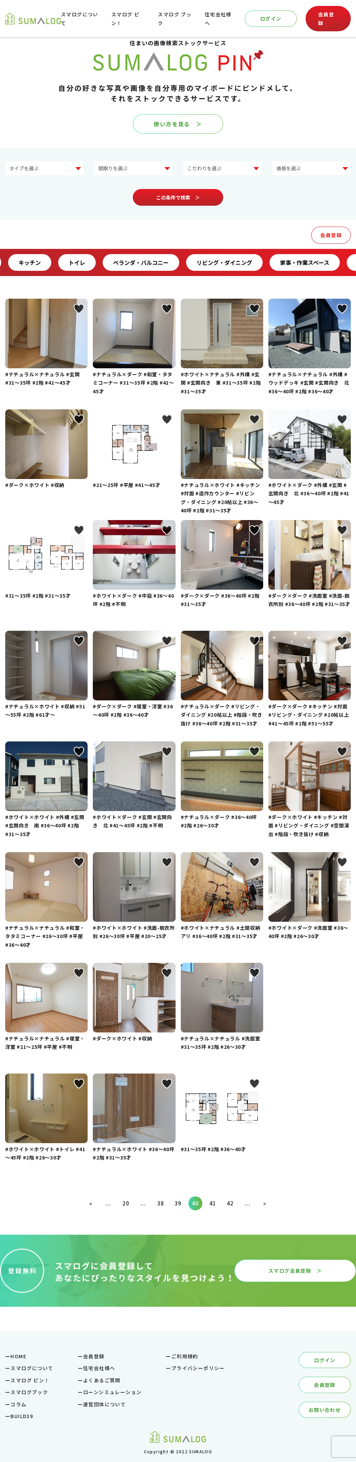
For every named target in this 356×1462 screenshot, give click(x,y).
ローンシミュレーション (112, 1392)
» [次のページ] (264, 1203)
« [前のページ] (90, 1203)
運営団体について (104, 1404)
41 (213, 1203)
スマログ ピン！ (29, 1380)
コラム (18, 1404)
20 (126, 1203)
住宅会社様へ (99, 1368)
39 (178, 1203)
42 (230, 1203)
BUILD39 (21, 1416)
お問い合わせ (325, 1409)
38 (160, 1203)
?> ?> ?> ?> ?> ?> (311, 168)
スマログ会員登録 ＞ (295, 1270)
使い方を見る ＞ (178, 124)
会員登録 (326, 18)
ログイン (271, 18)
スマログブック (29, 1392)
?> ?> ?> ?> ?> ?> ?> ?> (44, 168)
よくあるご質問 (102, 1380)
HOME (18, 1356)
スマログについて (31, 1368)
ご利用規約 (184, 1356)
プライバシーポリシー (198, 1368)
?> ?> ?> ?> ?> (133, 168)
